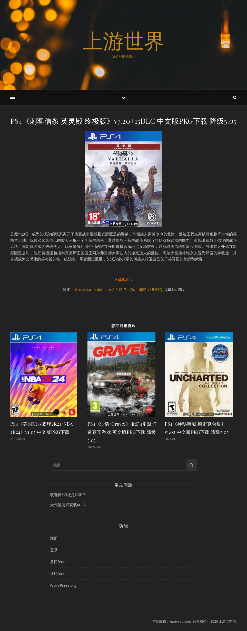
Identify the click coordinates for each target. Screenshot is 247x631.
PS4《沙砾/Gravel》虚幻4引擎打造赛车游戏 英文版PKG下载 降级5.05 (121, 432)
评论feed (58, 573)
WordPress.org (63, 585)
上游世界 (124, 40)
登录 (54, 549)
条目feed (58, 561)
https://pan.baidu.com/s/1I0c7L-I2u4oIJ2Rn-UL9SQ (117, 289)
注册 (54, 538)
